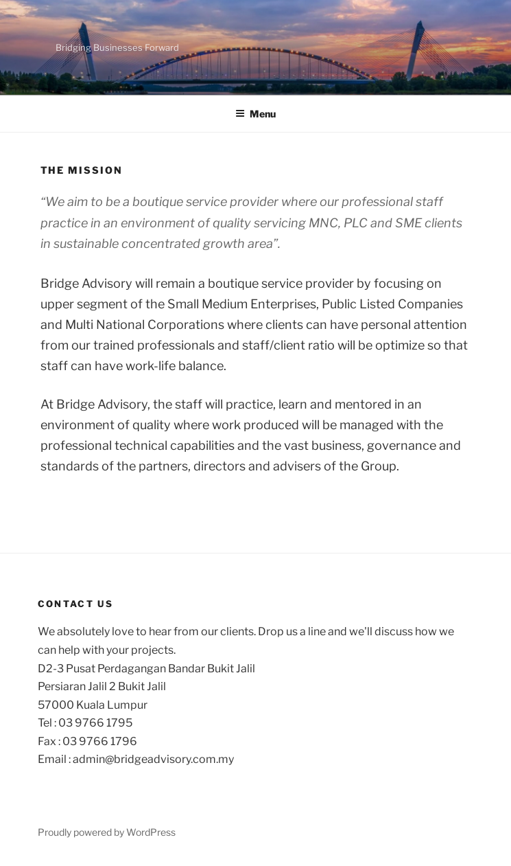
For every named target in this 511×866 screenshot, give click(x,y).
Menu (255, 113)
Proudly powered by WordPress (107, 832)
